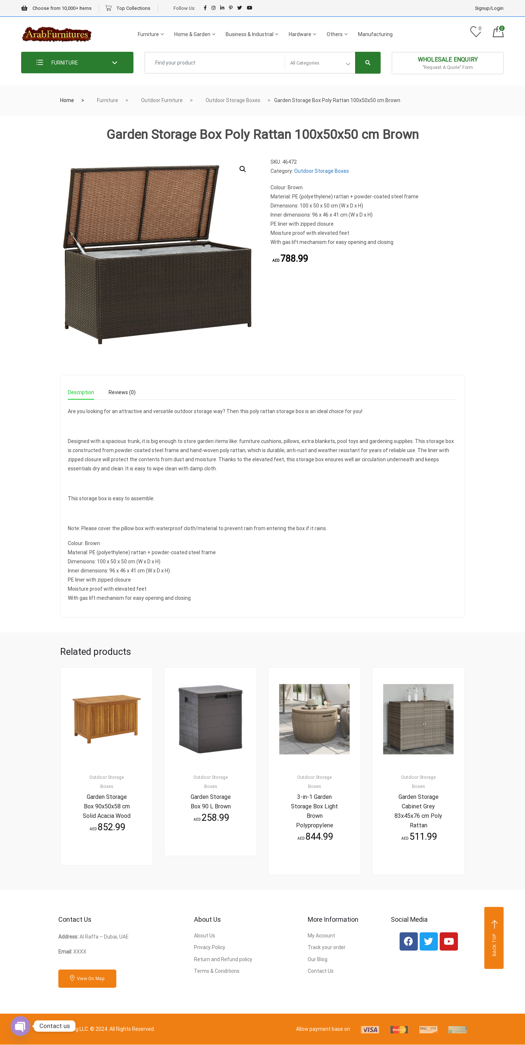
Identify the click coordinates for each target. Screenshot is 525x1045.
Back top (495, 938)
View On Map (87, 978)
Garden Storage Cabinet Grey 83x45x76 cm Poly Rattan (418, 811)
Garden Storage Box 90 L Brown (211, 801)
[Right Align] (368, 63)
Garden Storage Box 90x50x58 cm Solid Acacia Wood (107, 806)
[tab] (81, 395)
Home (67, 100)
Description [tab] (81, 392)
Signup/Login (489, 8)
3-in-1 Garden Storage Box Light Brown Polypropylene (314, 811)
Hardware (302, 34)
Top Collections (127, 8)
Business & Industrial (252, 34)
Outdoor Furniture (162, 100)
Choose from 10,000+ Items (56, 8)
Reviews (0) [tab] (122, 392)
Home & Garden (194, 34)
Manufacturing (375, 34)
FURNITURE (57, 63)
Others (337, 34)
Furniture (150, 34)
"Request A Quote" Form (448, 62)
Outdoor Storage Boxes (233, 100)
